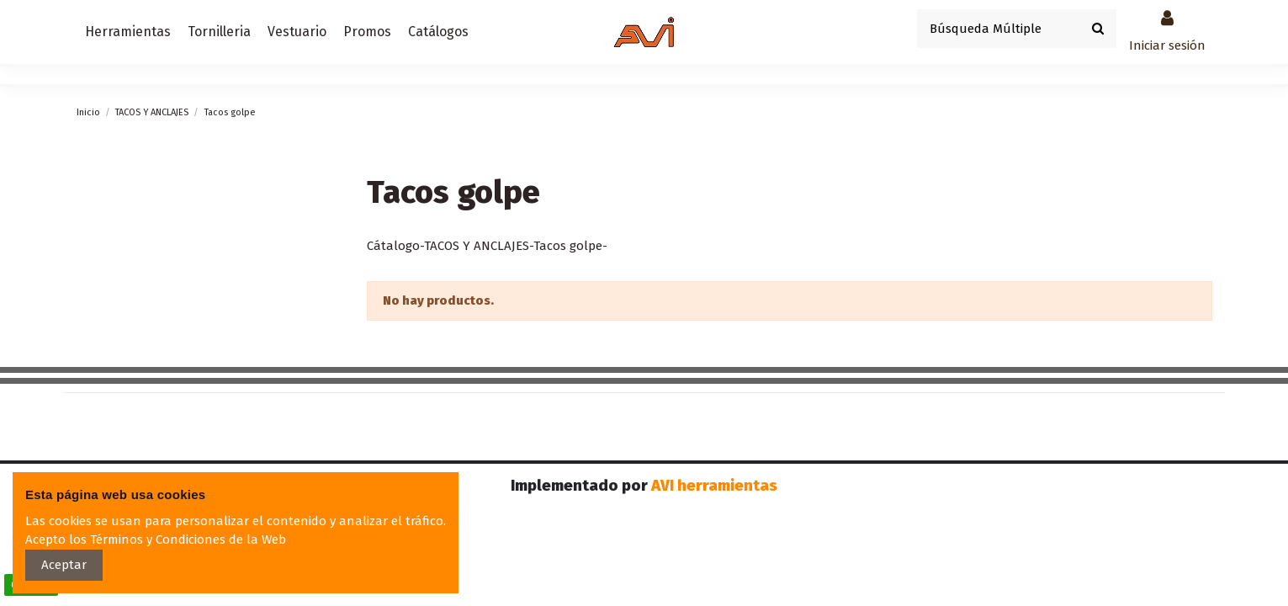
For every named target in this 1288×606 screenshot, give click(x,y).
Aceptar (64, 564)
